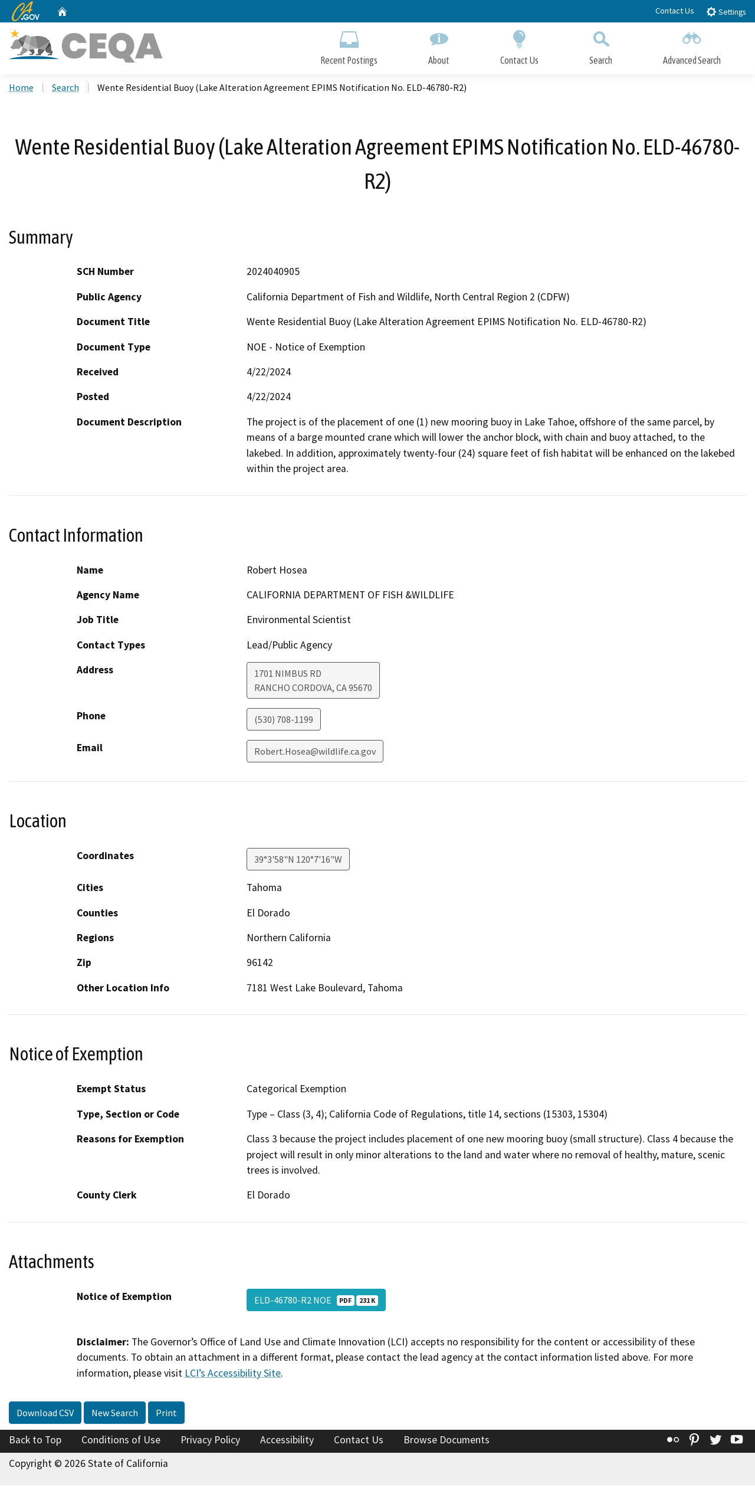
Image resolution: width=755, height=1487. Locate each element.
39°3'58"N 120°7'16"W (298, 861)
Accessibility (287, 1441)
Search (601, 45)
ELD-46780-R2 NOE (316, 1302)
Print (166, 1414)
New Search (114, 1414)
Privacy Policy (210, 1441)
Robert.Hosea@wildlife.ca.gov (315, 753)
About (439, 45)
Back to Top (35, 1441)
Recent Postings (349, 45)
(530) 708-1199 (283, 721)
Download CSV (45, 1414)
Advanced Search (692, 45)
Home (21, 89)
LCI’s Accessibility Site (233, 1374)
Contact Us (674, 10)
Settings (726, 11)
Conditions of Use (120, 1441)
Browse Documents (446, 1441)
